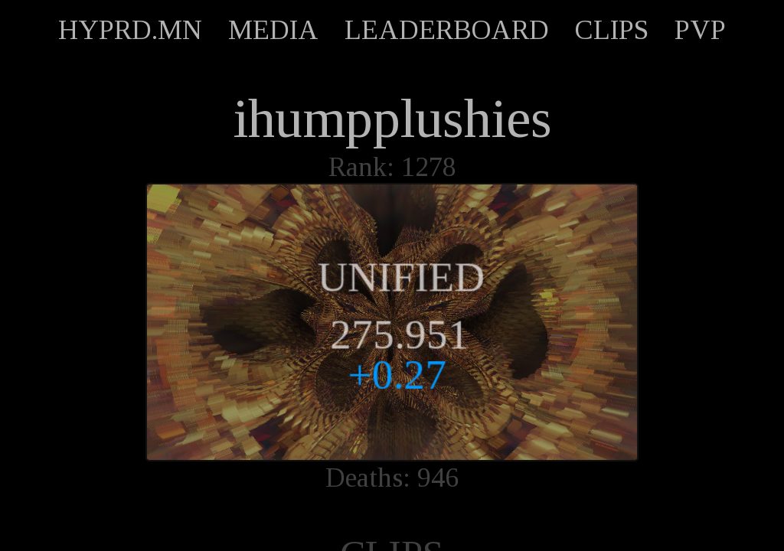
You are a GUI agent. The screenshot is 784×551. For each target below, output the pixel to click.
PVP (700, 30)
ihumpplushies (392, 118)
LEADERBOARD (447, 30)
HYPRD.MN (130, 30)
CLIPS (611, 30)
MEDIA (273, 30)
